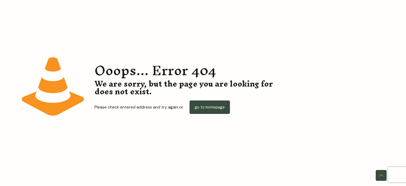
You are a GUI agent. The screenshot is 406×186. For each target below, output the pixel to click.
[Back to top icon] (381, 175)
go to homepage (210, 107)
